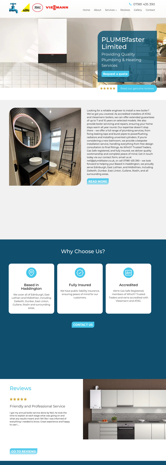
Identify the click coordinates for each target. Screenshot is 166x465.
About (97, 10)
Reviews (125, 10)
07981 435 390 (144, 4)
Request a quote (115, 74)
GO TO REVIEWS (23, 451)
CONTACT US (83, 325)
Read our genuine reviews (137, 88)
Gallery (138, 10)
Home (86, 10)
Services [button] (110, 10)
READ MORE (97, 181)
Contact (150, 10)
